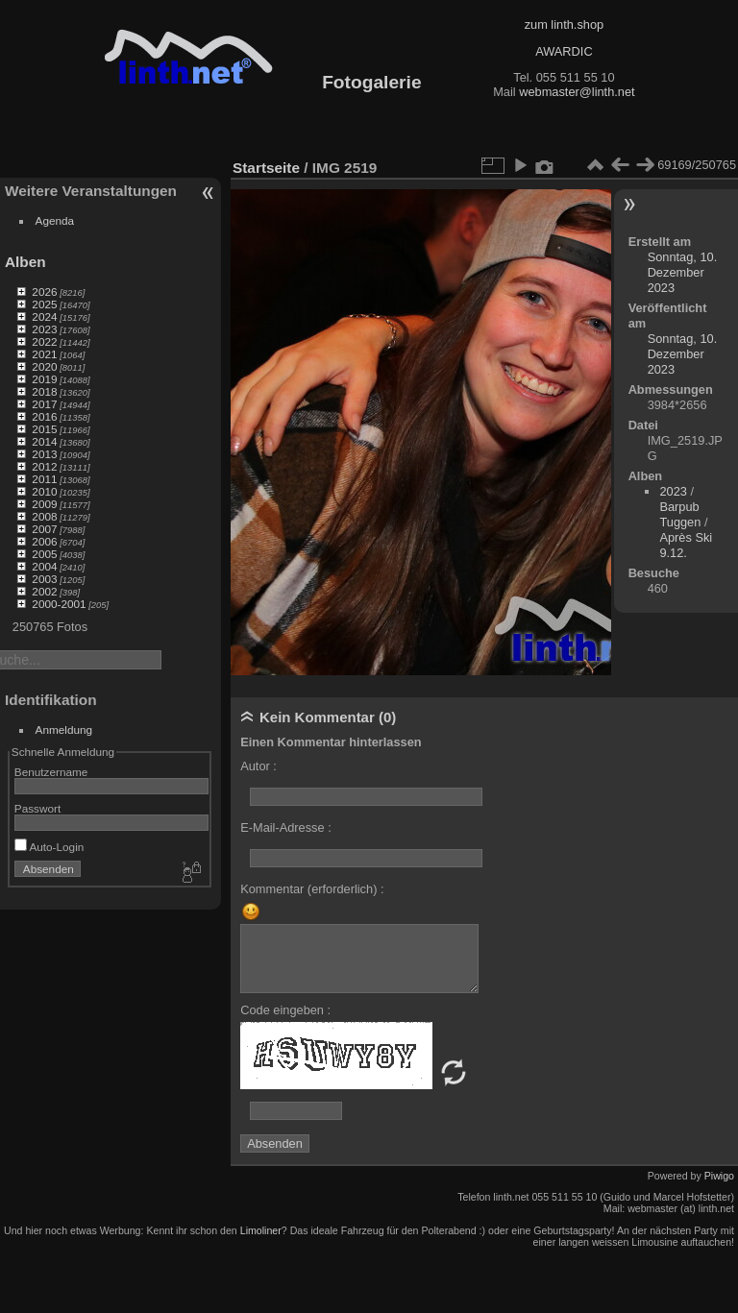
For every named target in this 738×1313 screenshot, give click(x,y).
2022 (44, 341)
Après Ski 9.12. (685, 545)
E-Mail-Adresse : (286, 827)
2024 (44, 316)
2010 (44, 491)
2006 (44, 541)
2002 (44, 591)
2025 (44, 304)
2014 (44, 441)
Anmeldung (64, 729)
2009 (44, 504)
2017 (44, 404)
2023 (44, 329)
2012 (44, 466)
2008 (44, 516)
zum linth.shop (564, 24)
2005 (44, 553)
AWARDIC (563, 51)
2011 (44, 479)
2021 (44, 354)
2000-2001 (59, 603)
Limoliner (261, 1230)
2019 (44, 379)
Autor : (258, 766)
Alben (25, 262)
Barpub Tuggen (680, 514)
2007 (44, 529)
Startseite (266, 167)
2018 (44, 391)
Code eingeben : (285, 1010)
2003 (44, 578)
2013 (44, 454)
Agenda (55, 220)
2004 (44, 566)
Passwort (37, 808)
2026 (44, 291)
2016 (44, 416)
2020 (44, 366)
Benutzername (51, 772)
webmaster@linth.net (576, 92)
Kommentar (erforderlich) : (311, 889)
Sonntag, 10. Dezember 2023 (683, 272)
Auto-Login (49, 846)
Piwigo (719, 1175)
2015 (44, 429)
